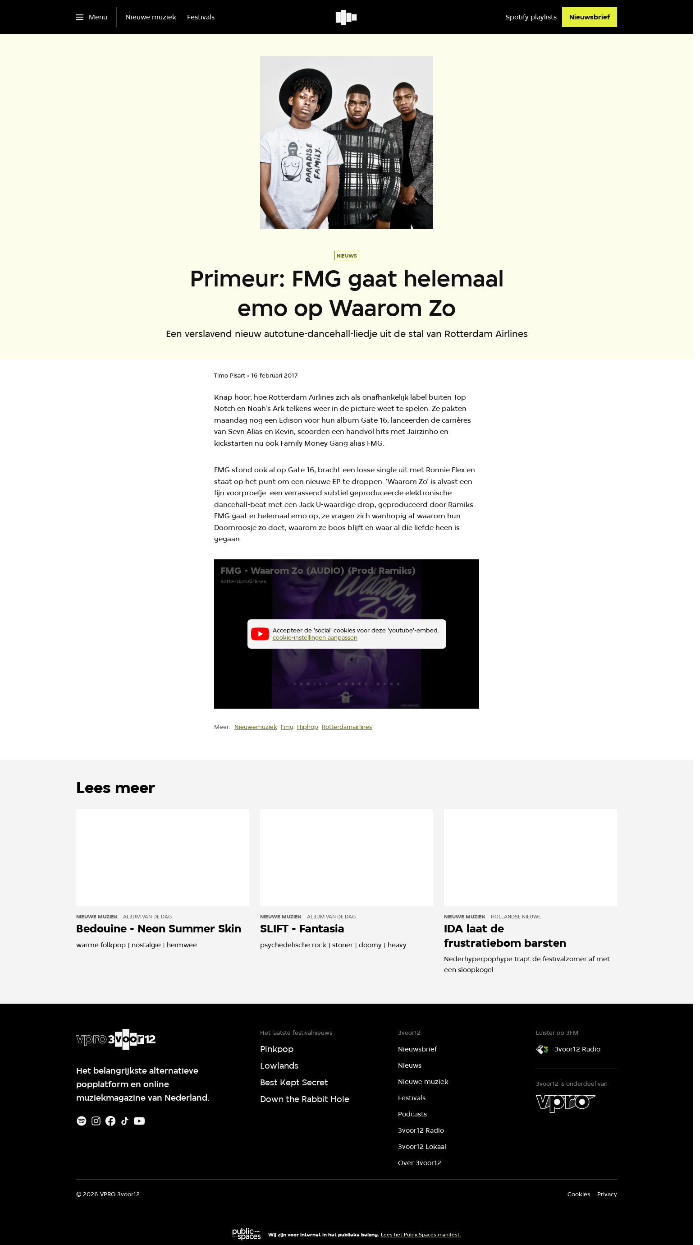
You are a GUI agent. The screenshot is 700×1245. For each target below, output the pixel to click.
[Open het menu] (92, 17)
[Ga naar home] (347, 17)
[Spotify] (81, 1121)
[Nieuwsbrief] (589, 17)
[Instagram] (96, 1121)
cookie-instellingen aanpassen (315, 637)
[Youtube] (139, 1121)
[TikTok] (124, 1121)
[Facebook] (110, 1121)
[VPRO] (565, 1104)
